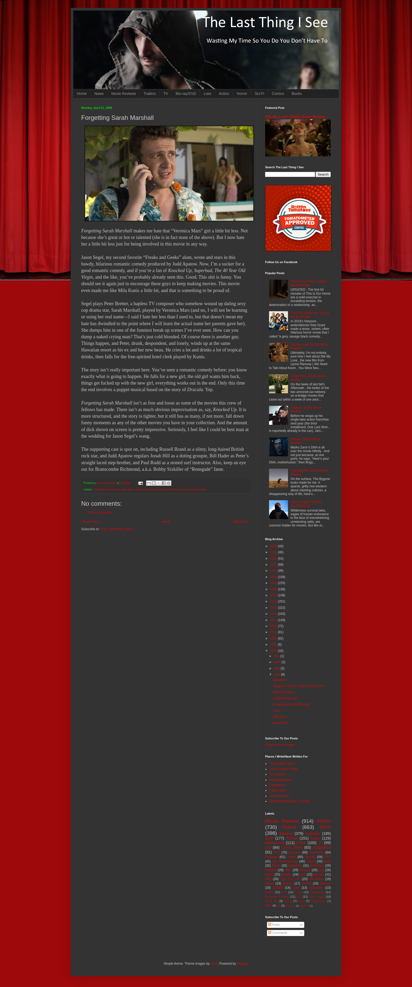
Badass (286, 833)
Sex (299, 896)
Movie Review (169, 489)
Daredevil (279, 680)
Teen (288, 870)
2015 (274, 608)
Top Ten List (290, 879)
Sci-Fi (259, 93)
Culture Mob (277, 790)
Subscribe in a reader (280, 745)
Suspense (316, 887)
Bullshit (278, 887)
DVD (277, 852)
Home (82, 93)
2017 (274, 595)
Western (271, 870)
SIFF (269, 838)
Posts (274, 925)
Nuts (302, 874)
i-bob (214, 963)
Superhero (316, 852)
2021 (274, 570)
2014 (274, 614)
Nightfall (304, 905)
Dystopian (295, 865)
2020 (274, 577)
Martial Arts (274, 843)
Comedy (313, 833)
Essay (288, 901)
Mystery (318, 874)
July (277, 656)
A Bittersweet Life (285, 698)
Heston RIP (281, 723)
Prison (298, 892)
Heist (301, 901)
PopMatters (277, 785)
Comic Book (291, 847)
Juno (276, 710)
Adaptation (322, 847)
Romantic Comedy (277, 896)
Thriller (292, 838)
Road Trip (271, 901)
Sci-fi (325, 827)
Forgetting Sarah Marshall (109, 489)
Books (297, 93)
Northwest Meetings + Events (289, 801)
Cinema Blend (279, 796)
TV (165, 93)
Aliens (269, 874)
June (277, 662)
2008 (274, 651)
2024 (274, 552)
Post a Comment (99, 512)
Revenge (271, 857)
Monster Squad (283, 692)
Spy (321, 870)
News (99, 93)
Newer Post (91, 522)
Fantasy (305, 870)
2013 (274, 620)
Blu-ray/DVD (186, 93)
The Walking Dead (285, 861)
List (268, 847)
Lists (207, 93)
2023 (274, 558)
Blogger (242, 963)
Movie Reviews (123, 93)
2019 (274, 583)
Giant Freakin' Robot (283, 769)
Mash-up (290, 905)
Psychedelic (318, 901)
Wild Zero (279, 717)
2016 (274, 601)
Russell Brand (196, 489)
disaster (325, 883)
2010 (274, 638)
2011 (274, 632)
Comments (277, 933)
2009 (274, 644)
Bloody (269, 892)
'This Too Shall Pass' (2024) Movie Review (310, 315)
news (183, 489)
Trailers (150, 93)
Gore (296, 887)
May (277, 668)
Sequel (311, 861)
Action (224, 93)
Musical (287, 883)
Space (269, 883)
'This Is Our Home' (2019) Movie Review (309, 283)
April (277, 674)
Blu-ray (310, 857)
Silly (268, 879)
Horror (242, 93)
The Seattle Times (282, 763)
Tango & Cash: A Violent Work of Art (298, 686)
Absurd (306, 883)
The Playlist (277, 774)
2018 (274, 589)
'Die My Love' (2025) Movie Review (295, 117)
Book (327, 861)
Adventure (317, 865)
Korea (291, 857)
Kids (284, 892)
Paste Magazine (280, 780)
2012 (274, 626)
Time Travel (317, 896)
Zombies (295, 852)
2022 (274, 564)
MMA (268, 905)
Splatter (286, 874)
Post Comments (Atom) (116, 529)
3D (278, 905)
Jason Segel (135, 489)
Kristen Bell (152, 489)
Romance (316, 879)
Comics (278, 93)
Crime (301, 843)
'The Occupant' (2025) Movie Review (306, 504)
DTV (328, 857)
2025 (274, 546)
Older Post (240, 522)
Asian (315, 838)
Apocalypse (317, 892)
